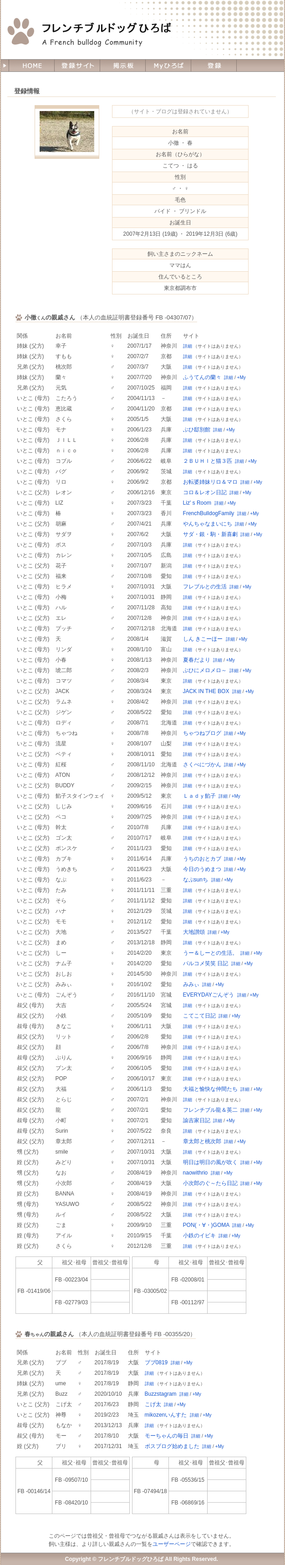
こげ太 (153, 1404)
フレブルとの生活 (205, 586)
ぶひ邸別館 (196, 429)
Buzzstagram (161, 1394)
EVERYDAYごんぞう (208, 995)
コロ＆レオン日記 (205, 492)
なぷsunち (195, 879)
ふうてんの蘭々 (202, 377)
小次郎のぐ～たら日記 (210, 1183)
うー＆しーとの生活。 (210, 953)
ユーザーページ (172, 1544)
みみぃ (191, 984)
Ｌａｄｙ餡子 (199, 796)
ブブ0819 (156, 1362)
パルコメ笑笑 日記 (205, 963)
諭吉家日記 (196, 1120)
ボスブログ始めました (172, 1446)
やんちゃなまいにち (207, 524)
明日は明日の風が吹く (210, 1162)
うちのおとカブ (202, 859)
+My (241, 377)
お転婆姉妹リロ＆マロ (210, 482)
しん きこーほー (203, 639)
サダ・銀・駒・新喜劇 (210, 534)
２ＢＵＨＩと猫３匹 (207, 461)
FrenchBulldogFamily (208, 513)
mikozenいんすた (166, 1415)
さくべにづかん (202, 764)
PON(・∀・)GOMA (206, 1225)
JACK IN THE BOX (206, 691)
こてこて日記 (199, 1016)
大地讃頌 (194, 932)
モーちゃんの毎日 (166, 1436)
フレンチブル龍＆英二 (210, 1110)
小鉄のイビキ (199, 1235)
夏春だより (196, 660)
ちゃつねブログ (202, 733)
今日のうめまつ (202, 869)
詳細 (187, 346)
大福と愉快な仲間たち (210, 1089)
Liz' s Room (197, 503)
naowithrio (195, 1173)
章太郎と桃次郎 (202, 1141)
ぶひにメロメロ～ (205, 670)
